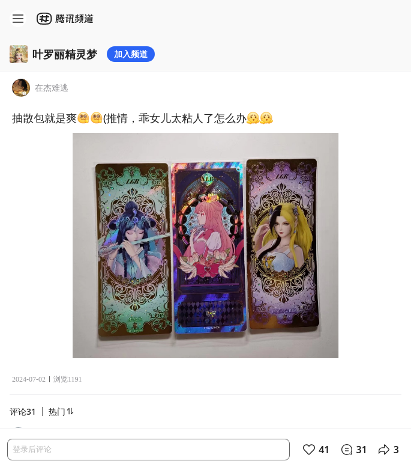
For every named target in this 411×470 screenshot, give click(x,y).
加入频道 (131, 54)
